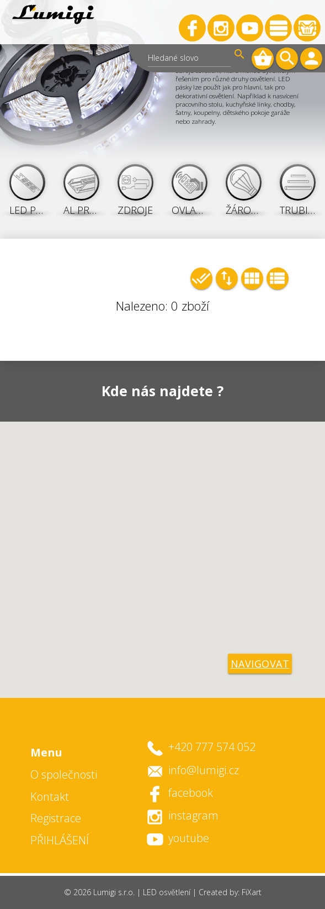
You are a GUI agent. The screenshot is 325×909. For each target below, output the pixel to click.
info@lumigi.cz (203, 770)
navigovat (260, 663)
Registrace (55, 818)
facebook (190, 792)
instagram (193, 815)
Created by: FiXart (230, 892)
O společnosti (63, 774)
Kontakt (49, 796)
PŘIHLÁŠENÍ (59, 840)
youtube (188, 838)
